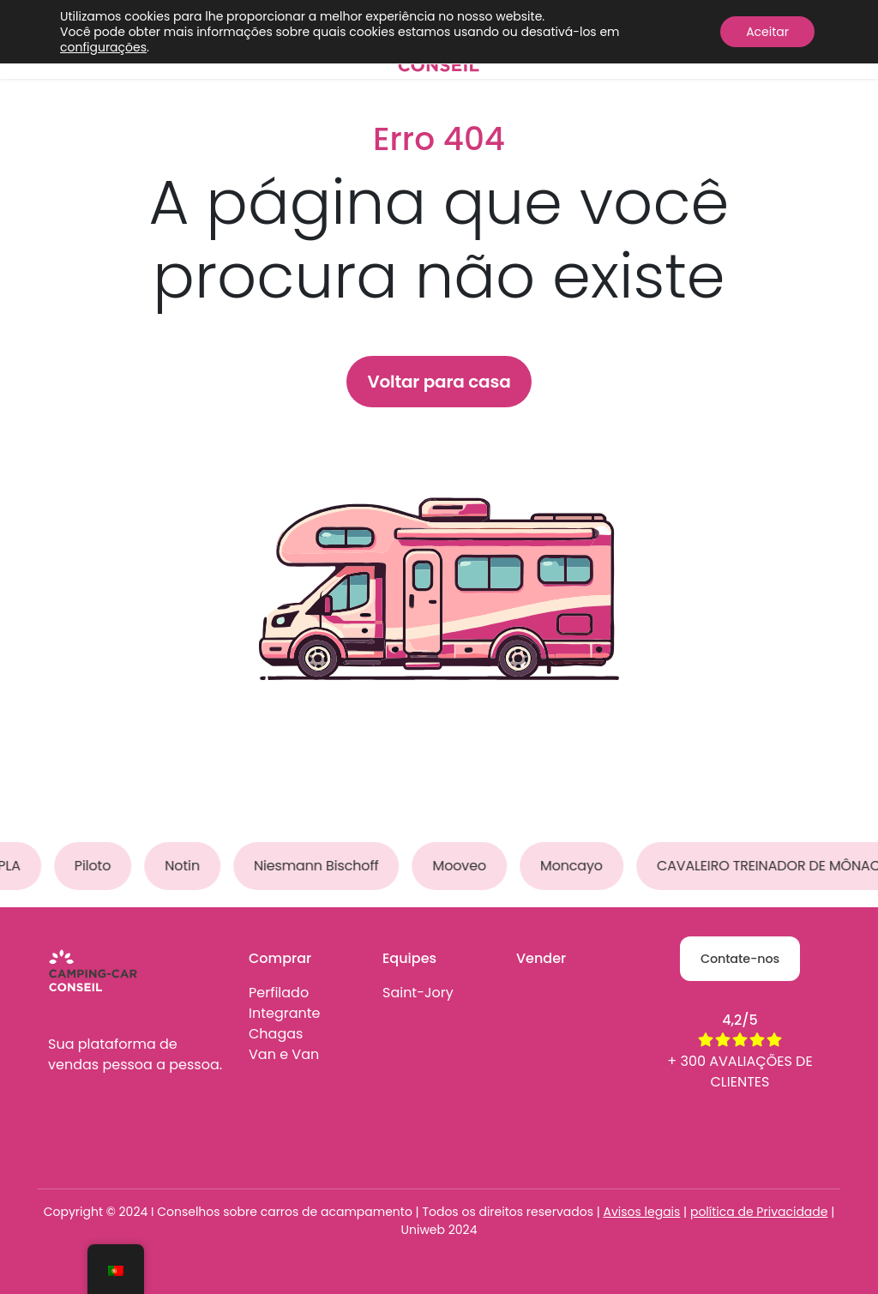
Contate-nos (740, 958)
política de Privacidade (759, 1211)
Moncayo (575, 866)
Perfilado (279, 992)
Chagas (276, 1034)
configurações (103, 47)
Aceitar (767, 31)
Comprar (280, 958)
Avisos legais (642, 1211)
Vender (541, 958)
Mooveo (463, 866)
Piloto (96, 866)
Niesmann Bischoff (320, 866)
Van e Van (284, 1054)
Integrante (285, 1013)
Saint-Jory (418, 992)
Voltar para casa (438, 382)
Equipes (409, 958)
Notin (186, 866)
